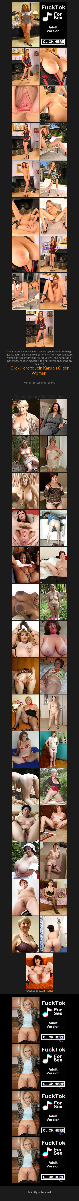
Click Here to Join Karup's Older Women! (39, 370)
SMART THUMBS (46, 991)
